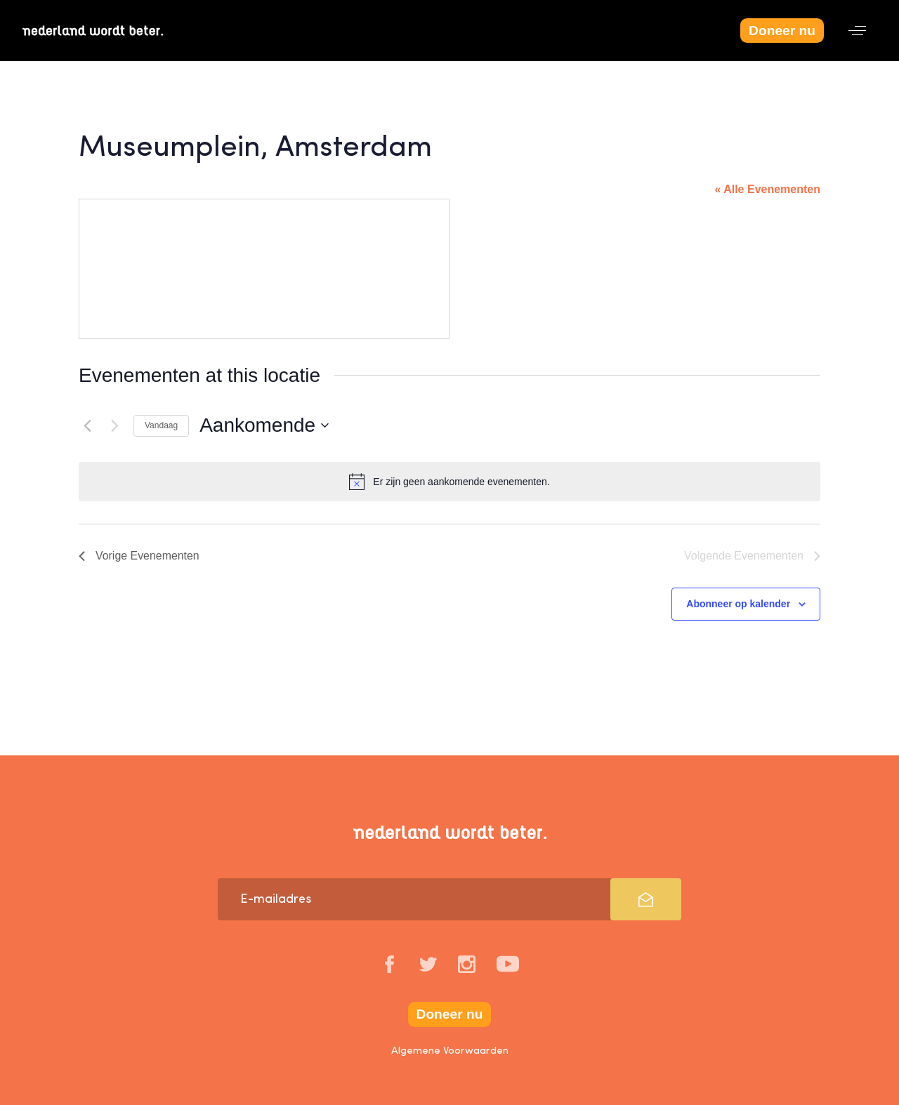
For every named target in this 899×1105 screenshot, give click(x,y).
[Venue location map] (264, 269)
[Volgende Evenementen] (114, 425)
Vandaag (161, 425)
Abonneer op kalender (738, 603)
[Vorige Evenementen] (87, 425)
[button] (857, 30)
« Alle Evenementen (767, 189)
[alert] (449, 481)
